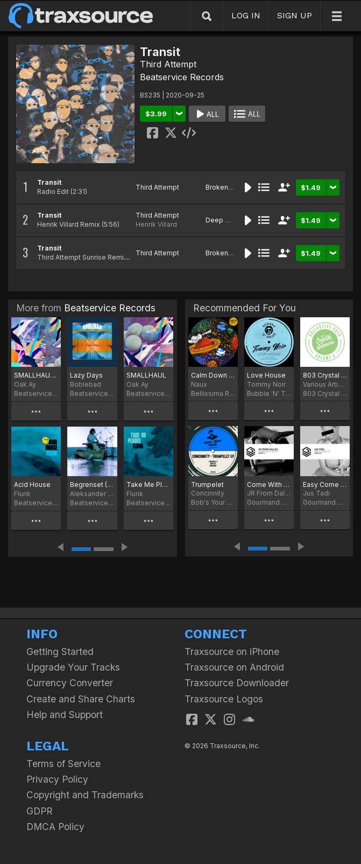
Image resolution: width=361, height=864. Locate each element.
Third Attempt (168, 64)
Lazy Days (86, 375)
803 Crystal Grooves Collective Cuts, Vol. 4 (325, 375)
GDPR (39, 811)
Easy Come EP (325, 484)
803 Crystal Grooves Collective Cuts (325, 393)
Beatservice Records (182, 77)
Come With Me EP (269, 484)
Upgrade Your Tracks (73, 667)
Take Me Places (148, 484)
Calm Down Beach (213, 375)
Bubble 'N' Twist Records (269, 393)
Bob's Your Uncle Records (213, 502)
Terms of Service (63, 763)
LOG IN (245, 15)
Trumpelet (207, 484)
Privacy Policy (57, 779)
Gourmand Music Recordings (269, 502)
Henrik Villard (156, 224)
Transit (49, 182)
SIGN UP (294, 15)
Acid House (32, 484)
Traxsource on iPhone (232, 651)
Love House (266, 375)
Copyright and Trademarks (85, 794)
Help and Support (64, 714)
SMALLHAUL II (36, 375)
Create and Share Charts (80, 699)
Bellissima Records (213, 393)
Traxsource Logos (224, 699)
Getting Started (60, 651)
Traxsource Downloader (237, 682)
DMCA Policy (55, 826)
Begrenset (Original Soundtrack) (92, 484)
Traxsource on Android (234, 667)
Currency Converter (69, 682)
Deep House (226, 220)
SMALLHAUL (146, 375)
